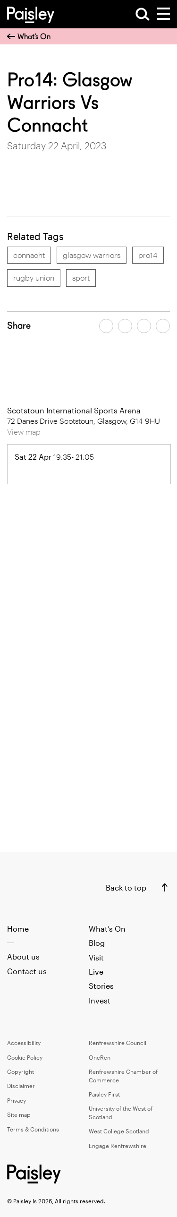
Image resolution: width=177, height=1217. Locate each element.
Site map (19, 1114)
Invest (99, 1000)
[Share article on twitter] (125, 326)
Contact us (27, 971)
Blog (97, 942)
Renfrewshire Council (117, 1042)
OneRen (99, 1057)
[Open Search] (142, 14)
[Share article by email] (144, 326)
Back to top (126, 887)
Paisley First (104, 1094)
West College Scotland (119, 1131)
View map (24, 431)
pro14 (148, 254)
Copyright (20, 1071)
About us (23, 956)
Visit (96, 957)
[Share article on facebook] (106, 326)
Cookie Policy (24, 1057)
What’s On (29, 36)
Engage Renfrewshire (117, 1145)
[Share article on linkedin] (163, 326)
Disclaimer (21, 1085)
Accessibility (24, 1042)
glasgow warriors (91, 254)
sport (81, 277)
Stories (101, 985)
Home (18, 928)
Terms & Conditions (33, 1129)
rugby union (33, 277)
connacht (29, 254)
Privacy (16, 1100)
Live (96, 971)
